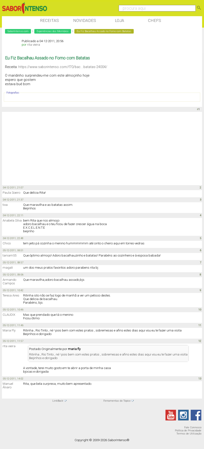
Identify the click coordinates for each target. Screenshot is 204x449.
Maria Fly (9, 330)
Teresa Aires (11, 295)
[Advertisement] (88, 148)
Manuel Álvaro (8, 385)
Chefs (154, 20)
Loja (119, 20)
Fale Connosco (192, 427)
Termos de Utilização (188, 433)
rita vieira (33, 44)
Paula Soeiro (11, 192)
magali (8, 267)
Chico (7, 243)
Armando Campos (9, 281)
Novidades (84, 20)
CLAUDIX (9, 314)
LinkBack (57, 400)
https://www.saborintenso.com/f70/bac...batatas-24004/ (62, 67)
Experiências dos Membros (53, 31)
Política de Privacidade (188, 430)
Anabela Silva (12, 220)
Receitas (49, 20)
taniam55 (9, 255)
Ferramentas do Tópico (116, 400)
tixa (5, 205)
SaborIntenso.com (18, 31)
